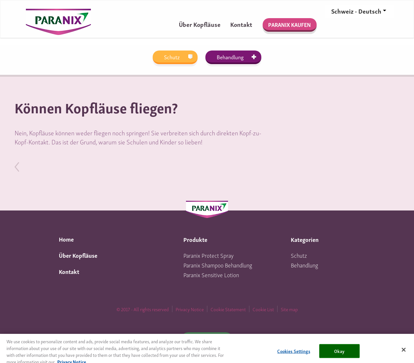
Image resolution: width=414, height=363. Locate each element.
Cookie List (263, 309)
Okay (339, 354)
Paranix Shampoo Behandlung (217, 264)
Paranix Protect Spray (208, 255)
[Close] (404, 353)
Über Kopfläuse (200, 24)
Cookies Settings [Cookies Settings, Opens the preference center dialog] (293, 354)
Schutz (172, 56)
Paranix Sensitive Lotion (211, 274)
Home (66, 239)
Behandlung (230, 56)
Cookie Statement (228, 309)
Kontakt (241, 24)
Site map (289, 309)
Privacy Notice (190, 309)
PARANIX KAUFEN (289, 24)
